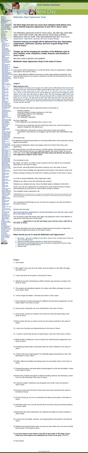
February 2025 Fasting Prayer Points (5, 99)
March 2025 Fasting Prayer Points (6, 156)
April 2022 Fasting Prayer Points (6, 65)
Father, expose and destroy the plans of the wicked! (6, 25)
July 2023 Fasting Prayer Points (6, 138)
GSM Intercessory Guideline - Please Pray (5, 29)
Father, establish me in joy (6, 85)
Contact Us (4, 241)
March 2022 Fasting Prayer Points (6, 150)
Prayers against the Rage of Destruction (6, 191)
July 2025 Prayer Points (6, 142)
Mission (3, 35)
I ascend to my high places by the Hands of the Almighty (6, 120)
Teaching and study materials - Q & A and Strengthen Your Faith (6, 230)
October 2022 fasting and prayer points (6, 180)
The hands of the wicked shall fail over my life (6, 212)
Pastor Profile (4, 40)
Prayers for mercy (6, 192)
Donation (3, 23)
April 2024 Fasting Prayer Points (6, 69)
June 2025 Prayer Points (6, 148)
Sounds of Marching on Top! (6, 207)
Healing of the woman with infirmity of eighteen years (6, 117)
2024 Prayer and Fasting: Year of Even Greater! (5, 58)
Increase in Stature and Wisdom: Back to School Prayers (6, 133)
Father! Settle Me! (6, 83)
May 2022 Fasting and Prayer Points (6, 158)
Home (2, 16)
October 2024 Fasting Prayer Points (5, 186)
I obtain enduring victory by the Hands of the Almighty (6, 126)
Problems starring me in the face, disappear (6, 195)
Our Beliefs (4, 38)
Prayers (3, 42)
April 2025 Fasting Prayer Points (6, 71)
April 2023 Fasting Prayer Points (6, 67)
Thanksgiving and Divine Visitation (5, 235)
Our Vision (4, 39)
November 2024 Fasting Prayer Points (5, 177)
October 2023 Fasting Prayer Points (5, 183)
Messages (3, 34)
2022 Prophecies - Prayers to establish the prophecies (6, 51)
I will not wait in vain (6, 131)
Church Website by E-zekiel (44, 451)
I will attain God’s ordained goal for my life (6, 129)
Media (2, 238)
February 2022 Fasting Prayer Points (5, 89)
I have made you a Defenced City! (6, 123)
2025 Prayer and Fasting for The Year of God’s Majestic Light (6, 62)
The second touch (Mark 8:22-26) (6, 217)
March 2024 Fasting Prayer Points (6, 154)
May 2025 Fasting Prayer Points (6, 163)
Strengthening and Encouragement (6, 227)
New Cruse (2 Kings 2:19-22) (6, 169)
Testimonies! (4, 233)
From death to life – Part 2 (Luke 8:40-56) (6, 106)
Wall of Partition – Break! (6, 219)
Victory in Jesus (5, 237)
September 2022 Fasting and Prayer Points (6, 198)
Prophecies (4, 225)
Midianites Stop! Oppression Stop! (6, 165)
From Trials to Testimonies (5, 114)
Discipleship (4, 21)
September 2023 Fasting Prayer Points (5, 201)
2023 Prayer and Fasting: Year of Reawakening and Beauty (6, 55)
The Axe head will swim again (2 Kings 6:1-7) (6, 209)
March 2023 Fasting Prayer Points (6, 152)
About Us (3, 17)
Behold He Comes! (6, 20)
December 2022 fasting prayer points (5, 81)
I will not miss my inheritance (6, 44)
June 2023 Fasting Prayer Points (6, 146)
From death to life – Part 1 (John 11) (6, 104)
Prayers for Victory (6, 193)
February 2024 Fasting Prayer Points (5, 95)
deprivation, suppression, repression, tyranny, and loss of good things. (41, 38)
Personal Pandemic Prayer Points (6, 189)
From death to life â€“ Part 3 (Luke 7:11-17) (6, 108)
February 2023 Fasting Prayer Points (5, 92)
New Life (3, 37)
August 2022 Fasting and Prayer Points (6, 73)
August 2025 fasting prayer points (6, 79)
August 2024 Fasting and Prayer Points (6, 77)
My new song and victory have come (6, 167)
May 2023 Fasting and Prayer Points (6, 160)
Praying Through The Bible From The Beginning (6, 222)
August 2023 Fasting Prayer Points (6, 75)
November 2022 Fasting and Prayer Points (6, 171)
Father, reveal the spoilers (6, 87)
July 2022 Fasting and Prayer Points (6, 136)
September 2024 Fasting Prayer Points (5, 204)
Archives (3, 19)
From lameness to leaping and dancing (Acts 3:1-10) (6, 111)
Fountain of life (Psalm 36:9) (5, 102)
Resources (4, 240)
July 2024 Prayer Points (6, 140)
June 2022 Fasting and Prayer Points (6, 144)
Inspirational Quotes (4, 32)
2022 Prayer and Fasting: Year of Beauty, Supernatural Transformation (5, 47)
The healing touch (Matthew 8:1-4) (6, 215)
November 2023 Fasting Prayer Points (5, 174)
